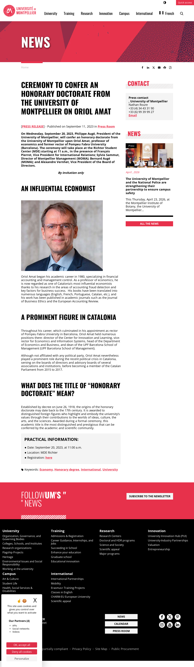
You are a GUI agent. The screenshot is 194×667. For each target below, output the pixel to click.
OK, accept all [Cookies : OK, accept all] (22, 645)
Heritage (7, 557)
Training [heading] (57, 531)
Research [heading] (107, 531)
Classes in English (62, 592)
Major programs (110, 553)
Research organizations (17, 548)
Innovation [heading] (157, 531)
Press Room (106, 126)
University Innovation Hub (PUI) (167, 536)
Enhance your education (66, 552)
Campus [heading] (9, 574)
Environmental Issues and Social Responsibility (22, 563)
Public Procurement (125, 649)
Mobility (56, 583)
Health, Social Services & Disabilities (17, 589)
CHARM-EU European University (70, 596)
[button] (159, 67)
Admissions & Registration (67, 536)
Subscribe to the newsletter (149, 496)
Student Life (9, 583)
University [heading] (10, 531)
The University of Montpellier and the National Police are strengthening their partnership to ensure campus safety (148, 186)
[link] (142, 67)
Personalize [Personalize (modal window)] (22, 658)
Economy (46, 469)
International (144, 13)
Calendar (121, 624)
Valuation (154, 545)
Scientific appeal (109, 549)
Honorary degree (66, 469)
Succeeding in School (64, 548)
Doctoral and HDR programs (117, 540)
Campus (124, 13)
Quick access (185, 2)
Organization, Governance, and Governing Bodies (21, 537)
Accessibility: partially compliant (46, 649)
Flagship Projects (12, 552)
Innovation (106, 13)
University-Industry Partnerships (168, 540)
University (50, 13)
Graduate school (61, 557)
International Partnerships (67, 579)
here (48, 457)
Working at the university (17, 569)
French (169, 13)
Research (87, 13)
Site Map (101, 649)
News (121, 616)
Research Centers (110, 536)
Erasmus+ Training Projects (68, 588)
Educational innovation (65, 561)
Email (133, 115)
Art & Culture (10, 579)
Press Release (33, 126)
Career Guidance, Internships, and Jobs (72, 542)
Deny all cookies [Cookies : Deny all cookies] (22, 652)
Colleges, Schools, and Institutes (22, 543)
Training (69, 13)
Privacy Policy (81, 649)
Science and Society (112, 545)
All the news (149, 223)
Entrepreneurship (159, 549)
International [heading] (62, 574)
